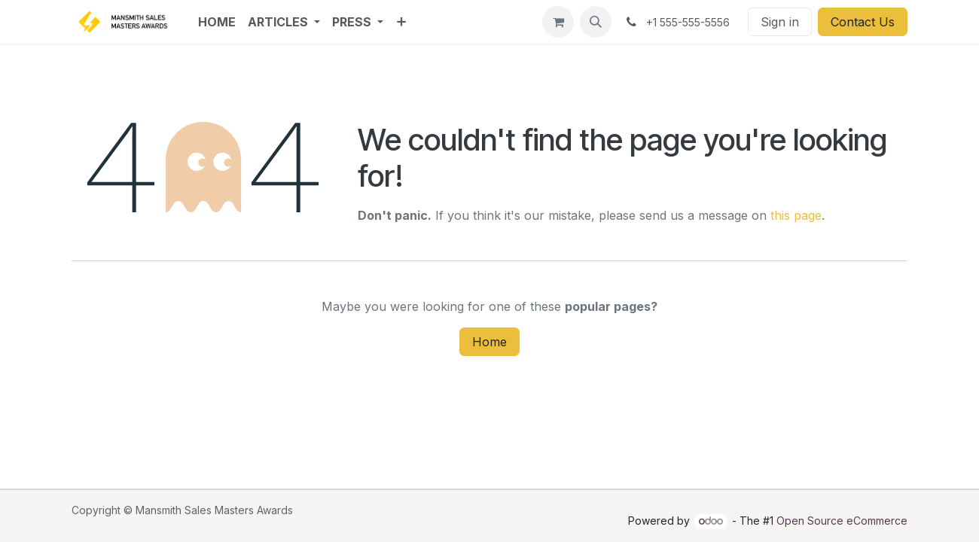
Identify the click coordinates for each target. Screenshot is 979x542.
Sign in (780, 21)
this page (796, 215)
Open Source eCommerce (841, 520)
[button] (595, 22)
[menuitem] (217, 22)
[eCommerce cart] (558, 22)
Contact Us (863, 21)
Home (489, 341)
